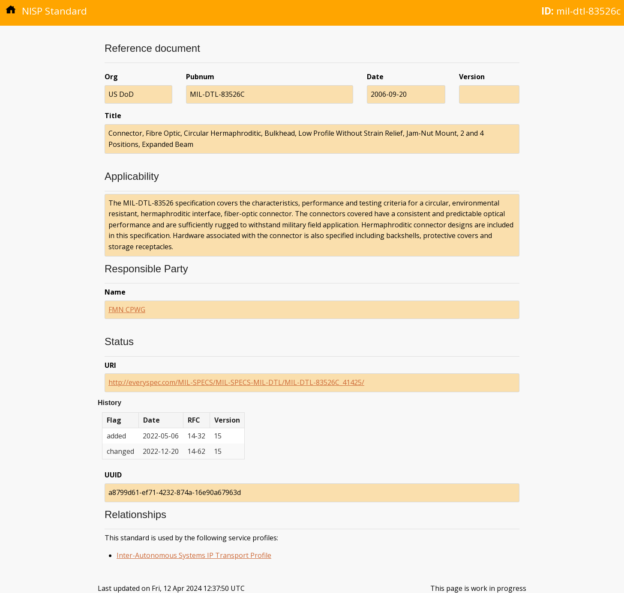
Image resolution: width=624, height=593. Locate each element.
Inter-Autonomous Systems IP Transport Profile (194, 555)
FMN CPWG (126, 309)
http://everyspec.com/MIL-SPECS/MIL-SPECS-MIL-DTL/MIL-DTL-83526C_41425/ (236, 382)
